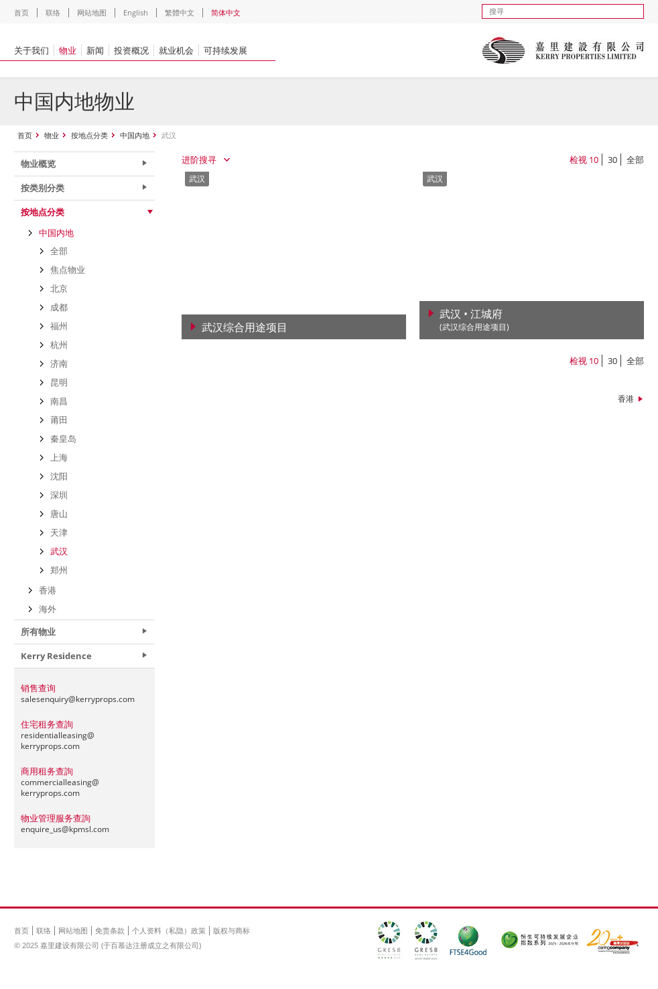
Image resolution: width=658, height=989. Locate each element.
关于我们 (31, 50)
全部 (635, 160)
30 (612, 160)
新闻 (95, 50)
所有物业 (38, 632)
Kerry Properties (562, 50)
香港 (626, 398)
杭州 (59, 345)
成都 (59, 307)
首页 (21, 12)
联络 (53, 12)
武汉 (59, 551)
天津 (59, 532)
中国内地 (134, 135)
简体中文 (226, 12)
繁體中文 (179, 12)
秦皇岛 (63, 438)
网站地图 (92, 12)
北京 (59, 288)
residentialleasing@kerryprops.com (57, 741)
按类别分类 (42, 188)
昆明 (59, 382)
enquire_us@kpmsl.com (65, 829)
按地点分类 (89, 135)
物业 (67, 50)
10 (593, 160)
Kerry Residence (56, 656)
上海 (59, 457)
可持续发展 (225, 50)
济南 (59, 363)
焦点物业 (67, 270)
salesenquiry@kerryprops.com (78, 699)
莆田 (59, 420)
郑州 (59, 570)
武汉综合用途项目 (244, 327)
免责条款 (110, 930)
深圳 (59, 495)
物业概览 (38, 164)
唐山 (59, 514)
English (135, 12)
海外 (47, 609)
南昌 (59, 401)
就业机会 (176, 50)
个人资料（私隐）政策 (169, 930)
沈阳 (59, 476)
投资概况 (131, 50)
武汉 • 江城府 (474, 320)
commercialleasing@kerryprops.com (60, 787)
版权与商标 (231, 930)
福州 (59, 326)
